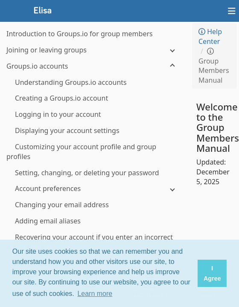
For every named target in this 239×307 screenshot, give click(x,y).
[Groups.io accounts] (94, 66)
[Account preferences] (94, 188)
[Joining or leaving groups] (94, 50)
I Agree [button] (212, 273)
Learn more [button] (94, 293)
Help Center (210, 36)
